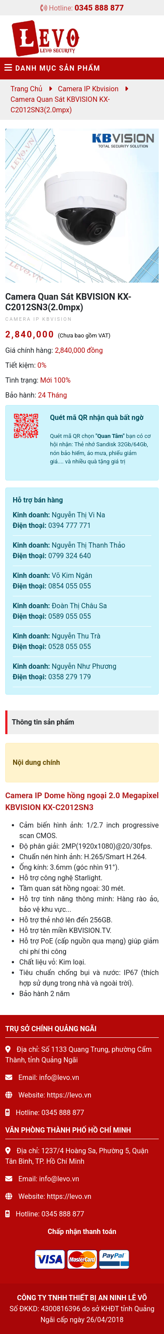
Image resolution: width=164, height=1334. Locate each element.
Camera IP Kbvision (88, 89)
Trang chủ (26, 89)
